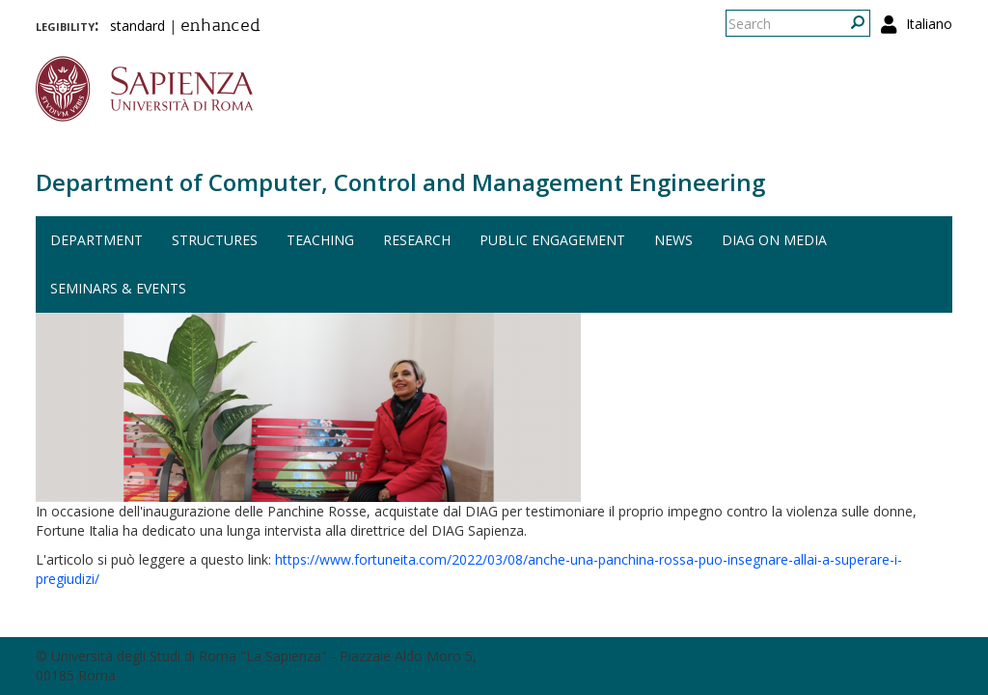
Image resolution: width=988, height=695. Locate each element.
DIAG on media (774, 240)
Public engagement (552, 240)
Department (96, 240)
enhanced (220, 27)
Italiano (929, 23)
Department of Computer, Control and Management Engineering (400, 182)
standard (137, 25)
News (673, 240)
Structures (215, 240)
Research (417, 240)
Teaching (320, 240)
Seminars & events (118, 288)
